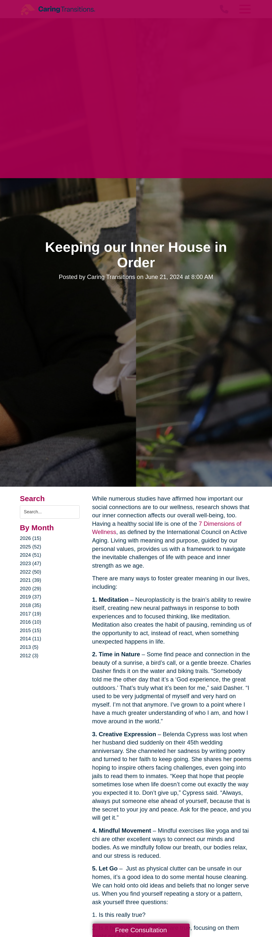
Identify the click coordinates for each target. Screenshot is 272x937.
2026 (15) (30, 538)
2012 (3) (29, 655)
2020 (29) (30, 588)
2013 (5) (29, 647)
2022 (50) (30, 572)
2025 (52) (30, 546)
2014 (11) (30, 638)
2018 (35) (30, 605)
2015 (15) (30, 630)
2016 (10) (30, 622)
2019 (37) (30, 597)
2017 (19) (30, 613)
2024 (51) (30, 555)
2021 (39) (30, 580)
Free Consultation (141, 930)
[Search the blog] (50, 512)
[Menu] (244, 9)
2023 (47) (30, 563)
